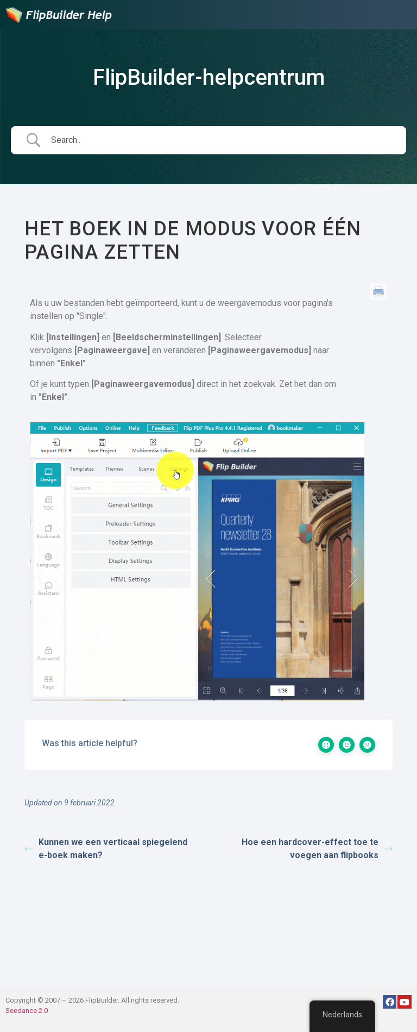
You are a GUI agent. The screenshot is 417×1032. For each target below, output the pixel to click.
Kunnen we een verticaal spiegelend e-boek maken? (105, 848)
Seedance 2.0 (26, 1010)
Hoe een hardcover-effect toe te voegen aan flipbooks (317, 848)
